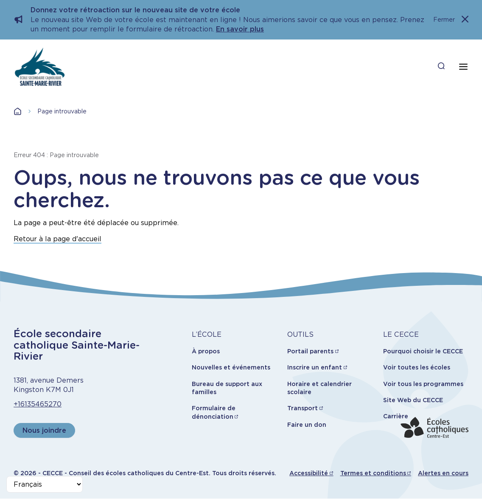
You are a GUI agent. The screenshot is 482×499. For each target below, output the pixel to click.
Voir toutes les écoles (416, 367)
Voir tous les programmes (423, 384)
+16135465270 (38, 404)
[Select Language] (44, 484)
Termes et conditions (373, 473)
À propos (206, 351)
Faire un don (306, 424)
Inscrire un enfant (314, 367)
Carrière (395, 416)
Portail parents (310, 351)
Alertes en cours (443, 473)
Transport (302, 408)
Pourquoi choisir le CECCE (423, 351)
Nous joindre (44, 430)
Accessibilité (308, 473)
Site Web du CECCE (413, 400)
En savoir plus (240, 29)
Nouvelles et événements (231, 367)
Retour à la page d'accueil (57, 239)
